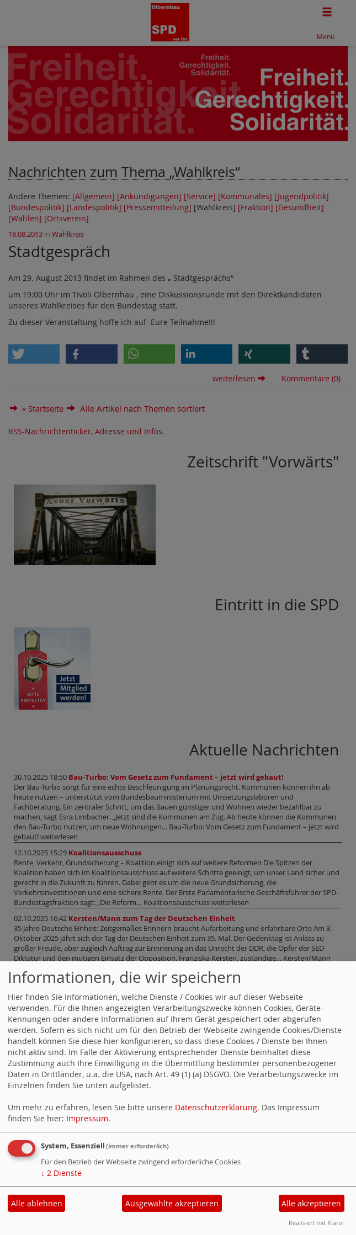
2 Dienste (61, 1173)
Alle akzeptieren (311, 1203)
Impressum (87, 1118)
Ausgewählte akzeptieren (172, 1203)
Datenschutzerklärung (216, 1107)
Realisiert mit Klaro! (316, 1222)
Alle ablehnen (36, 1203)
